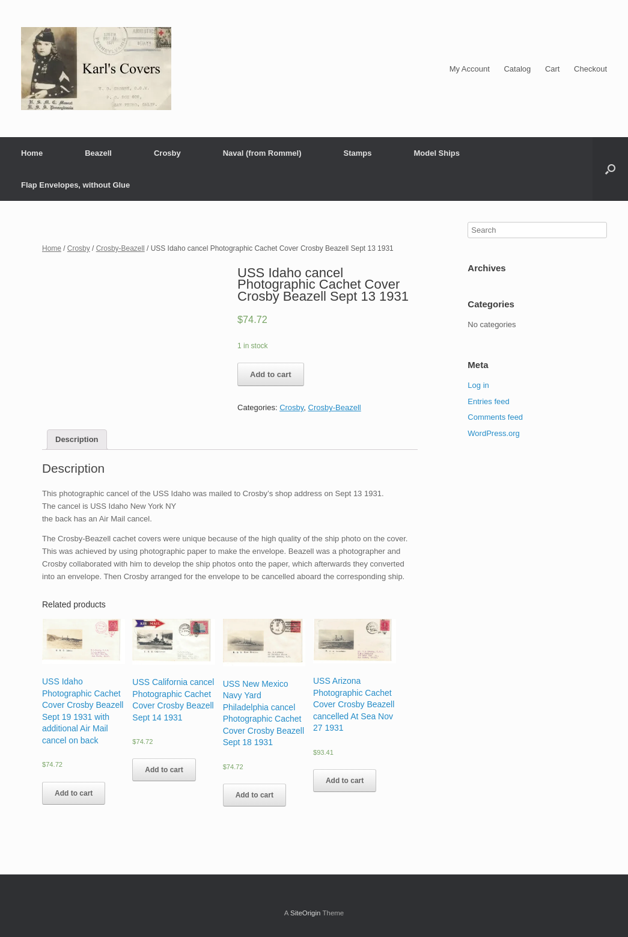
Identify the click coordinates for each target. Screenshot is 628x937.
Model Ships (436, 153)
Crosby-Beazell (120, 248)
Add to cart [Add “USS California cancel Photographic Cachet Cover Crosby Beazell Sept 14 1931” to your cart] (164, 770)
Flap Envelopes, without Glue (75, 184)
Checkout (590, 68)
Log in (478, 385)
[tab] (77, 439)
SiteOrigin (305, 913)
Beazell (98, 153)
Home (32, 153)
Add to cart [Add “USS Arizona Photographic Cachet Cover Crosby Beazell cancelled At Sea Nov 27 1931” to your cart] (345, 780)
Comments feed (495, 417)
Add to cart (270, 374)
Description (77, 439)
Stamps (357, 153)
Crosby (167, 153)
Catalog (517, 68)
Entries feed (488, 401)
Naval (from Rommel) (262, 153)
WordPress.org (493, 433)
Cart (552, 68)
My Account (470, 68)
